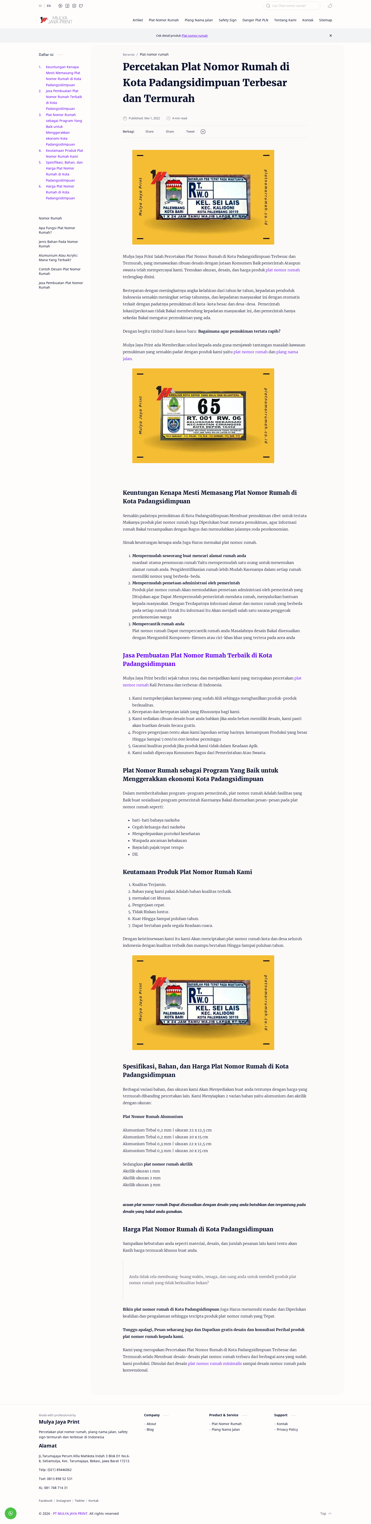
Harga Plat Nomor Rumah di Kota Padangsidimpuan (61, 192)
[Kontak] (93, 1500)
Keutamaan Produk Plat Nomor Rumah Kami (64, 153)
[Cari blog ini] (292, 5)
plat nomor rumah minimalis (215, 1363)
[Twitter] (80, 1500)
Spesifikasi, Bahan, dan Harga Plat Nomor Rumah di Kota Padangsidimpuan (64, 171)
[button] (60, 6)
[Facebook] (46, 1500)
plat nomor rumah (283, 270)
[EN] (49, 6)
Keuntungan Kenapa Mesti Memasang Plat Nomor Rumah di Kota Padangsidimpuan (63, 76)
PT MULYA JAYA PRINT (70, 1513)
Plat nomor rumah (195, 35)
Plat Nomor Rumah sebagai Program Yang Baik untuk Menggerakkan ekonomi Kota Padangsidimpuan (64, 129)
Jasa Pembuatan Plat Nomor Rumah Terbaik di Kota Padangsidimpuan (64, 100)
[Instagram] (63, 1500)
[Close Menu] (330, 35)
